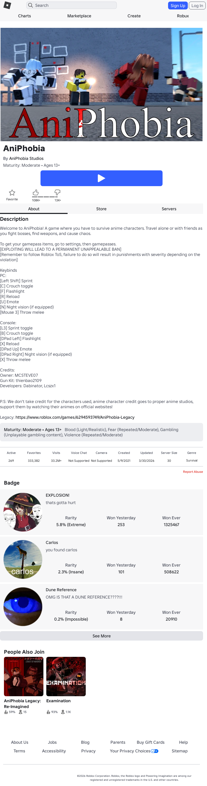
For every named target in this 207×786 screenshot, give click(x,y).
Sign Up (178, 5)
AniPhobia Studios (26, 158)
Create (134, 15)
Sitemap (180, 750)
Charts (24, 15)
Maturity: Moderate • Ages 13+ (31, 165)
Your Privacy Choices (134, 750)
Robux (183, 15)
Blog (85, 742)
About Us (19, 742)
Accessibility (54, 750)
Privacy (88, 750)
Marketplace (79, 15)
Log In (197, 5)
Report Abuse (193, 472)
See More (102, 635)
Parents (117, 742)
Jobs (52, 742)
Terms (19, 750)
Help (183, 742)
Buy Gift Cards (151, 742)
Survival (192, 460)
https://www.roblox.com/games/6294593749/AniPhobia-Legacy (75, 417)
